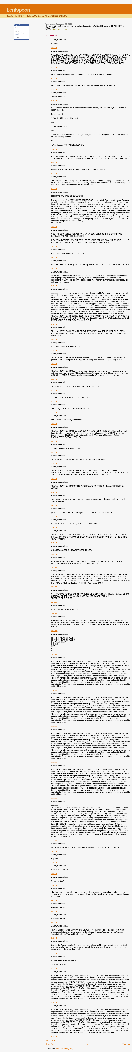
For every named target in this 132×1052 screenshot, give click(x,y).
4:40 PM (54, 189)
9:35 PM (54, 1036)
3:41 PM (54, 67)
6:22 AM (54, 690)
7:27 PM (54, 379)
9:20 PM (54, 968)
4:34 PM (54, 100)
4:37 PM (54, 162)
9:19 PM (54, 953)
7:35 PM (54, 452)
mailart (21, 33)
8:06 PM (54, 554)
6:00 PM (54, 246)
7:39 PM (54, 492)
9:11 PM (54, 938)
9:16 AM (54, 840)
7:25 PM (54, 364)
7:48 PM (54, 527)
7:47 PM (54, 516)
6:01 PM (54, 257)
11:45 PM (54, 602)
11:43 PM (54, 587)
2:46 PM (54, 862)
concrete (17, 34)
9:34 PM (54, 1002)
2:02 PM (54, 851)
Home (88, 1044)
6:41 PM (54, 324)
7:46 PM (54, 505)
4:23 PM (54, 78)
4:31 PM (54, 885)
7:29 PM (54, 401)
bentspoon (18, 10)
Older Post (126, 1044)
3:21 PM (54, 874)
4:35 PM (54, 149)
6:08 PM (54, 286)
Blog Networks (18, 25)
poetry (16, 33)
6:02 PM (54, 268)
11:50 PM (54, 654)
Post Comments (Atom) (64, 1049)
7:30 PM (54, 412)
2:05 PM (54, 48)
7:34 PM (54, 441)
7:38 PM (54, 479)
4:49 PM (54, 900)
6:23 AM (54, 798)
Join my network (21, 38)
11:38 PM (54, 567)
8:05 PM (54, 543)
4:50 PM (54, 227)
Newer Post (49, 1044)
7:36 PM (54, 463)
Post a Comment (50, 1040)
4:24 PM (54, 89)
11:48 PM (54, 631)
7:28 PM (54, 390)
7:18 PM (54, 350)
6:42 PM (54, 339)
